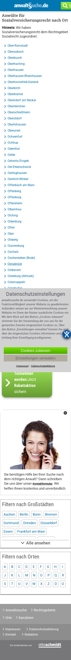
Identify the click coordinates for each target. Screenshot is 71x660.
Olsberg (13, 239)
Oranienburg (16, 245)
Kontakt (10, 634)
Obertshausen (17, 124)
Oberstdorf (15, 118)
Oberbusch (15, 58)
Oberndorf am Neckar (22, 100)
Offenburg (14, 197)
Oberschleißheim (19, 112)
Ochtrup (13, 142)
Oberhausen (16, 70)
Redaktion (31, 634)
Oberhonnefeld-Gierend (23, 82)
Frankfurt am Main (31, 531)
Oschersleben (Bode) (21, 258)
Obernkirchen (16, 106)
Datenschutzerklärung (44, 629)
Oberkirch (14, 88)
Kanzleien (26, 618)
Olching (13, 215)
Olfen (11, 227)
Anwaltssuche (16, 610)
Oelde (11, 155)
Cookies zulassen (35, 350)
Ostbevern (14, 270)
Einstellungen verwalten (35, 358)
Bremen (51, 514)
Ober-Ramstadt (18, 45)
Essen (8, 531)
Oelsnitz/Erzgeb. (19, 161)
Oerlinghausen (17, 173)
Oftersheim (15, 203)
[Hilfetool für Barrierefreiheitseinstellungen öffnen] (67, 334)
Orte (8, 618)
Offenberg (14, 191)
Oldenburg (14, 221)
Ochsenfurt (15, 136)
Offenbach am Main (21, 185)
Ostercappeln (16, 282)
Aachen (9, 514)
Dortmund (11, 523)
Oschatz (13, 252)
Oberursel (14, 130)
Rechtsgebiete (44, 610)
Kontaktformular (42, 483)
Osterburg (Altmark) (21, 276)
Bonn (37, 514)
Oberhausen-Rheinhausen (25, 76)
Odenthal (14, 148)
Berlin (24, 514)
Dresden (29, 523)
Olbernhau (14, 209)
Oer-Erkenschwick (19, 167)
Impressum (12, 629)
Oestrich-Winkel (18, 179)
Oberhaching (16, 64)
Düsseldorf (49, 523)
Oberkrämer (15, 94)
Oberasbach (16, 51)
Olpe (11, 233)
